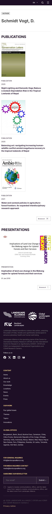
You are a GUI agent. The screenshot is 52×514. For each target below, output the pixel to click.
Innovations (7, 422)
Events (5, 395)
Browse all (43, 218)
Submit (42, 480)
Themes (6, 414)
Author (6, 13)
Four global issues (9, 410)
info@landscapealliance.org (13, 460)
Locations (7, 389)
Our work (6, 382)
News (5, 392)
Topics (5, 418)
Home (5, 375)
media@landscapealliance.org (14, 468)
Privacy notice (9, 506)
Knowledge (7, 385)
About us (6, 378)
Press (5, 399)
